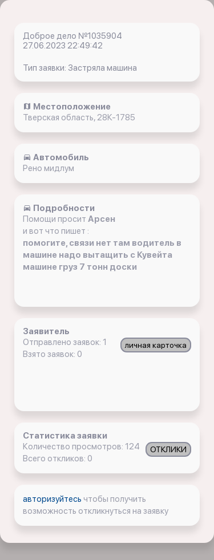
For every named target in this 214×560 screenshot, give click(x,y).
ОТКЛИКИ (168, 449)
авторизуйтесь (53, 499)
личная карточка (156, 345)
